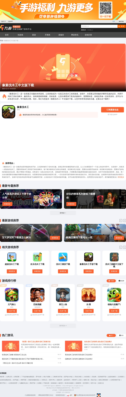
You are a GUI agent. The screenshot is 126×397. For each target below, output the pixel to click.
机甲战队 (16, 380)
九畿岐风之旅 (23, 383)
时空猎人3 (90, 30)
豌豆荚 (60, 383)
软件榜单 (86, 383)
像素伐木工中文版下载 (11, 40)
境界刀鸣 (52, 380)
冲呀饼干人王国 (77, 380)
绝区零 (2, 376)
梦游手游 (32, 383)
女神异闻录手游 (115, 380)
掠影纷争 (59, 380)
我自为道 (94, 380)
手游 (1, 40)
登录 (113, 21)
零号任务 (39, 376)
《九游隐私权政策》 (30, 395)
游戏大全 (101, 383)
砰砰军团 (23, 380)
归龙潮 (94, 376)
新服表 (61, 35)
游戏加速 (54, 383)
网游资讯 (74, 35)
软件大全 (93, 383)
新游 (34, 35)
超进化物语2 (112, 376)
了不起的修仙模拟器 (27, 376)
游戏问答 (88, 35)
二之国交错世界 (12, 383)
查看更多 (7, 204)
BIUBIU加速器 (69, 383)
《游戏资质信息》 (60, 395)
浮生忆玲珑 (78, 376)
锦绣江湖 (86, 380)
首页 (7, 35)
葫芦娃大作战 (68, 376)
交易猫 (39, 383)
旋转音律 (67, 380)
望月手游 (3, 383)
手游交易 (46, 383)
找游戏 (20, 35)
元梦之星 (9, 376)
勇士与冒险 (46, 376)
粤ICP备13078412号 (51, 388)
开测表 (47, 35)
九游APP (10, 21)
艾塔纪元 (44, 380)
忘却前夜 (121, 376)
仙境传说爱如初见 (5, 380)
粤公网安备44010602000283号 (84, 395)
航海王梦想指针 (103, 380)
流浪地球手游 (102, 376)
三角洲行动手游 (57, 376)
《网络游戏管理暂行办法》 (45, 395)
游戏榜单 (78, 383)
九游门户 (3, 21)
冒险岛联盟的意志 (34, 380)
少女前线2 (87, 376)
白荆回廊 (16, 376)
